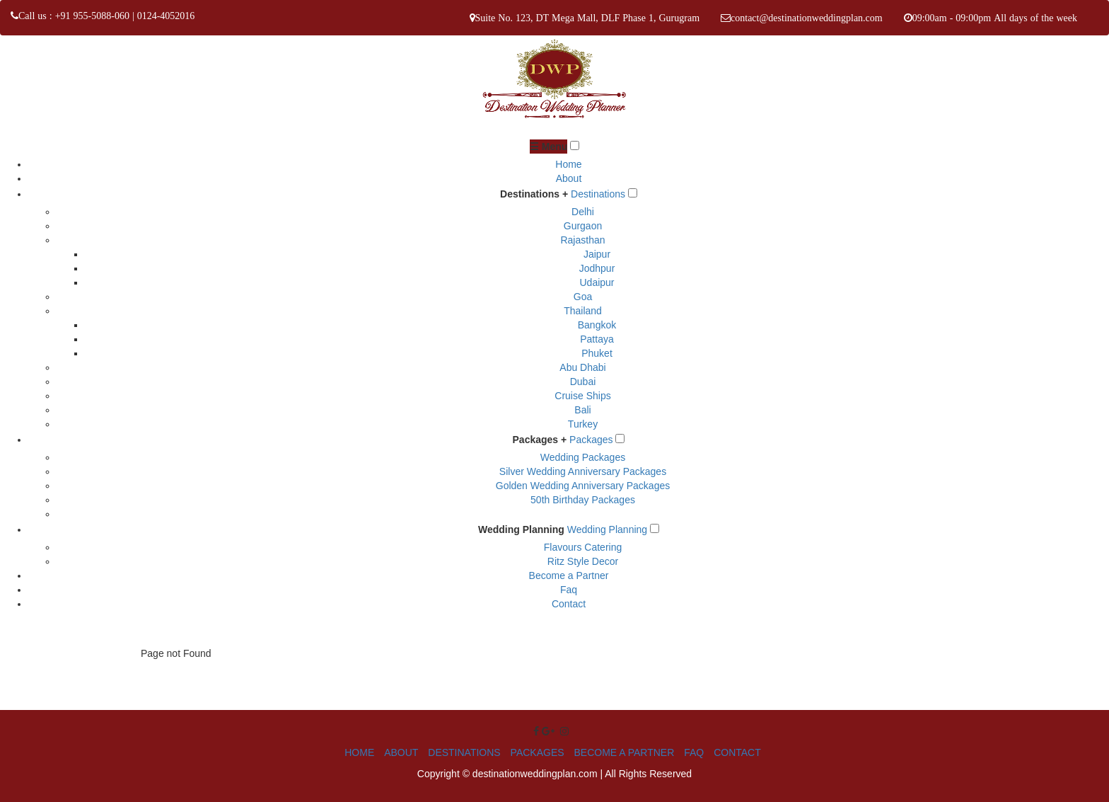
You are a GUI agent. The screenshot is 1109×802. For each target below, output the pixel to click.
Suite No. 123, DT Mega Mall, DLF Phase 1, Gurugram (587, 18)
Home (568, 164)
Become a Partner (569, 575)
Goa (583, 296)
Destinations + (534, 194)
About (569, 178)
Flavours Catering (583, 547)
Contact (569, 603)
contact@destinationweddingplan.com (807, 18)
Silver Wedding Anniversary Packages (582, 471)
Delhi (582, 211)
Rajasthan (582, 240)
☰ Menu (548, 146)
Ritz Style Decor (582, 561)
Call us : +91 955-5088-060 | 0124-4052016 (106, 16)
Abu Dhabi (582, 367)
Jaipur (596, 254)
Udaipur (596, 282)
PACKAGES (537, 752)
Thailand (583, 310)
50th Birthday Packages (582, 499)
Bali (582, 410)
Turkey (583, 424)
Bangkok (597, 325)
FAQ (694, 752)
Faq (568, 589)
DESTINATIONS (464, 752)
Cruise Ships (582, 395)
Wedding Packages (582, 457)
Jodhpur (597, 268)
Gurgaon (583, 225)
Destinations (598, 194)
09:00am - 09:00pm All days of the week (994, 18)
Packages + (540, 439)
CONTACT (737, 752)
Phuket (596, 353)
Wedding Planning (521, 529)
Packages (590, 439)
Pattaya (596, 339)
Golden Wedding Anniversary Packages (583, 485)
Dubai (583, 381)
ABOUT (401, 752)
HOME (359, 752)
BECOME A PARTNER (624, 752)
